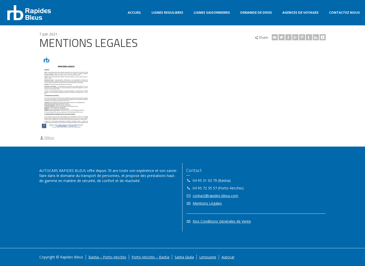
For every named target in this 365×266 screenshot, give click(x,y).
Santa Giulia (184, 257)
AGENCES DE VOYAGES (300, 12)
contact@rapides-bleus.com (215, 195)
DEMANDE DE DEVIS (256, 12)
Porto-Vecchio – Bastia (150, 257)
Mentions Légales (207, 203)
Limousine (207, 257)
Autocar (228, 257)
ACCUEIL (134, 12)
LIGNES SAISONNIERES (212, 12)
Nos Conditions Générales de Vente (222, 221)
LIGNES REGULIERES (167, 12)
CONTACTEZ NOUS (344, 12)
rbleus (49, 137)
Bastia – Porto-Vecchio (107, 257)
